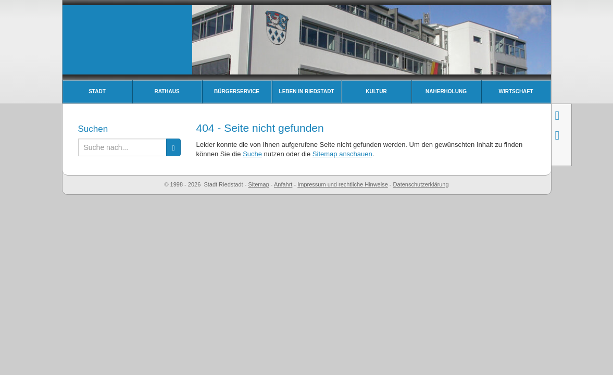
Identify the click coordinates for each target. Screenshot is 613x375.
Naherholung (446, 91)
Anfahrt (283, 184)
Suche (252, 154)
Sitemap (258, 184)
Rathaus (166, 91)
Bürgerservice (236, 91)
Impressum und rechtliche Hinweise (342, 184)
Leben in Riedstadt (306, 91)
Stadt (97, 91)
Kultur (376, 91)
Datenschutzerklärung (421, 184)
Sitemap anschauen (342, 154)
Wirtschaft (515, 91)
